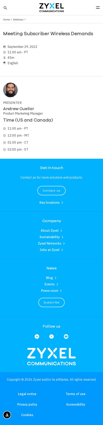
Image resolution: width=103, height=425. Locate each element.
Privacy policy (27, 404)
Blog (49, 278)
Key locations (50, 202)
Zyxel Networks (49, 243)
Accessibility (75, 404)
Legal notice (27, 394)
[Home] (51, 7)
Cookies (27, 415)
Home (6, 19)
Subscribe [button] (52, 302)
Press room (49, 291)
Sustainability (50, 237)
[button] (5, 8)
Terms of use (75, 394)
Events (50, 284)
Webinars (18, 19)
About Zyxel (50, 230)
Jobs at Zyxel (50, 250)
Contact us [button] (51, 190)
